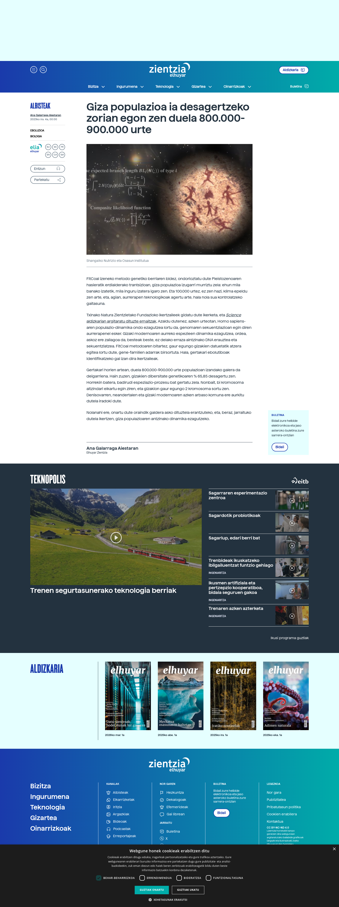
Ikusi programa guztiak (290, 638)
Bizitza (40, 786)
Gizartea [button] (202, 87)
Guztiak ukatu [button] (188, 890)
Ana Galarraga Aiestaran (45, 115)
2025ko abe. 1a (167, 735)
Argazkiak (117, 814)
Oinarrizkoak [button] (238, 87)
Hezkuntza (172, 792)
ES (55, 147)
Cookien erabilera (282, 814)
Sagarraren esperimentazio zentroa (238, 495)
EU (48, 147)
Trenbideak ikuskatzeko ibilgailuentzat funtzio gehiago (241, 563)
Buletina (299, 86)
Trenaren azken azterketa (236, 608)
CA (55, 154)
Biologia (36, 136)
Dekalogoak (173, 800)
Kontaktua (275, 821)
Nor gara (274, 792)
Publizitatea (276, 800)
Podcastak (118, 829)
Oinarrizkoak (50, 828)
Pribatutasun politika (284, 807)
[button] (33, 69)
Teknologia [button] (167, 87)
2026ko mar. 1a (114, 735)
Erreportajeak (121, 836)
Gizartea (43, 818)
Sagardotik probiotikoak (235, 515)
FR (62, 147)
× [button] (334, 849)
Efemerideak (174, 807)
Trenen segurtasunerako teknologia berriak (103, 590)
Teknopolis (48, 478)
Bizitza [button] (96, 87)
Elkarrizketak (120, 800)
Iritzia (114, 807)
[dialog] (169, 876)
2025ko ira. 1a (219, 735)
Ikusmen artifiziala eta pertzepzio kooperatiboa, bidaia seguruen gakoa (236, 587)
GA (62, 154)
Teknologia (47, 807)
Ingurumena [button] (130, 87)
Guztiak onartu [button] (152, 890)
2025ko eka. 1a (272, 735)
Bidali (279, 447)
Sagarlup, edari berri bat (234, 538)
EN (48, 154)
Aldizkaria (294, 70)
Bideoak (116, 821)
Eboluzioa (37, 130)
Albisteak (40, 105)
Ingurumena (49, 796)
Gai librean (172, 814)
